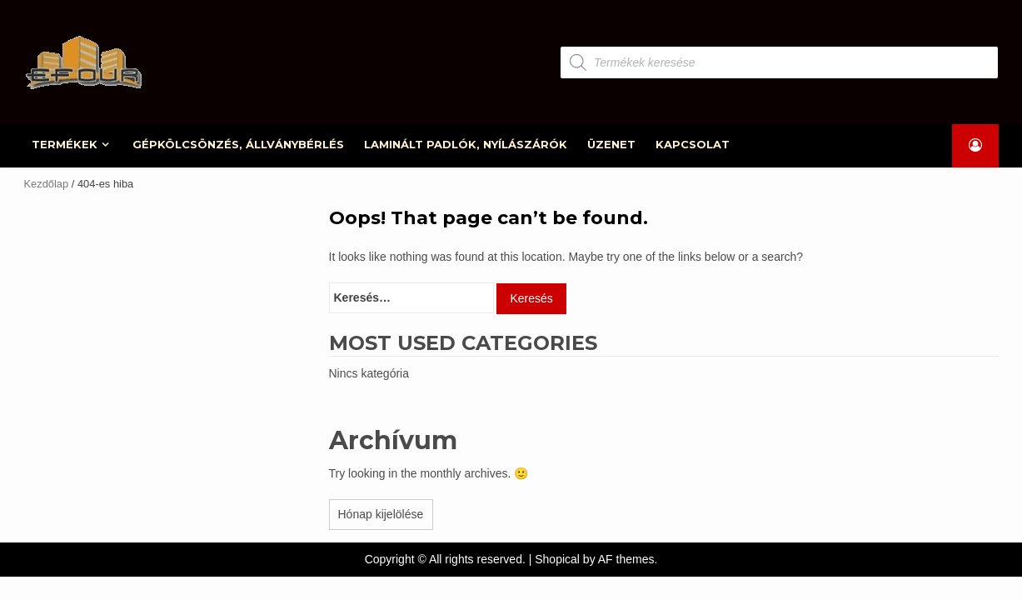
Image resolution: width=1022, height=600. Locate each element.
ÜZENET (611, 144)
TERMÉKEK (65, 144)
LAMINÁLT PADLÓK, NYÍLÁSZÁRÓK (465, 144)
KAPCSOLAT (693, 144)
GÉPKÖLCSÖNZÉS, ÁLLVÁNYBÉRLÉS (238, 144)
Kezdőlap (46, 184)
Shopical (557, 559)
